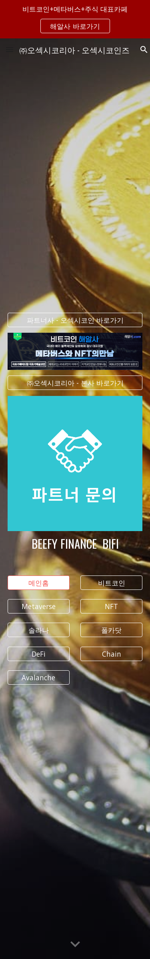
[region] (75, 19)
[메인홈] (38, 582)
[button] (9, 49)
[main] (75, 543)
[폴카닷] (111, 630)
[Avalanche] (38, 677)
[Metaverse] (38, 606)
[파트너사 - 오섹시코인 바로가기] (75, 320)
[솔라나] (38, 630)
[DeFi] (38, 653)
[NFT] (111, 606)
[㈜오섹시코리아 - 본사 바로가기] (75, 383)
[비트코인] (111, 582)
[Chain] (111, 653)
